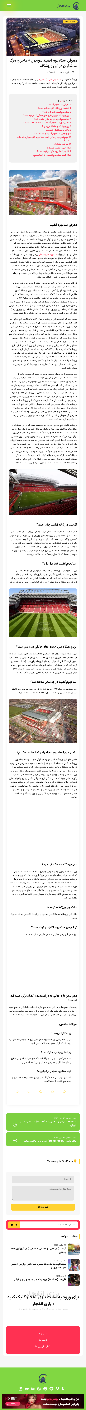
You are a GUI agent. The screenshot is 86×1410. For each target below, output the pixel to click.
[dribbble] (39, 1388)
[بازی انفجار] (76, 6)
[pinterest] (45, 1388)
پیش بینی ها (70, 21)
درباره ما (43, 1340)
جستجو (14, 1224)
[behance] (33, 1388)
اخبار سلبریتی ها (43, 1346)
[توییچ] (63, 1388)
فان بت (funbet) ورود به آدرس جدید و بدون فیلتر (40, 1280)
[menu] (9, 5)
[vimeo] (57, 1388)
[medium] (26, 1388)
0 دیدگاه (52, 72)
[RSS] (20, 1388)
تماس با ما (43, 1333)
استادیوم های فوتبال (48, 254)
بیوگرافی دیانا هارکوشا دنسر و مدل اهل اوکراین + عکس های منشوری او (38, 1266)
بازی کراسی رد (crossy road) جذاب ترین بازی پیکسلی (50, 1141)
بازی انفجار (63, 6)
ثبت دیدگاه (43, 1207)
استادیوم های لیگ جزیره (50, 79)
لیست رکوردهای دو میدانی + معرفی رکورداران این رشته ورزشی (38, 1250)
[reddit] (51, 1388)
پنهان (61, 100)
